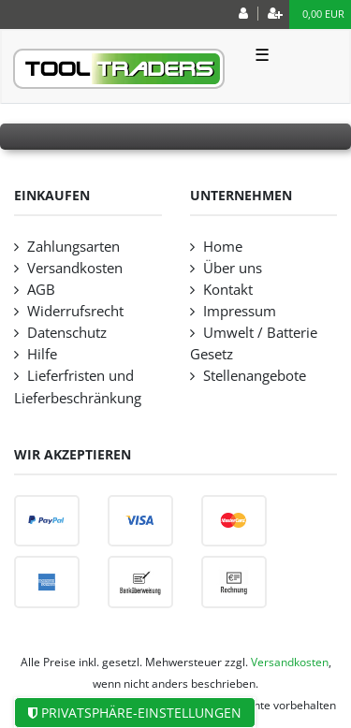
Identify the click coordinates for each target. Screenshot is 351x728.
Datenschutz (67, 332)
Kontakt (228, 289)
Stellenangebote (254, 376)
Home (222, 246)
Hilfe (42, 354)
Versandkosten (75, 268)
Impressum (239, 311)
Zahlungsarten (73, 246)
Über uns (232, 268)
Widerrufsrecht (75, 311)
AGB (41, 289)
